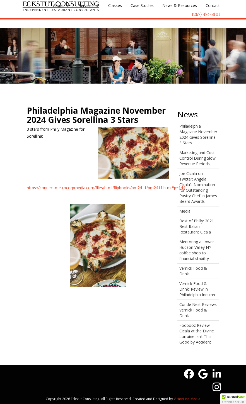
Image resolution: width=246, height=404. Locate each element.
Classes (115, 5)
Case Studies (142, 5)
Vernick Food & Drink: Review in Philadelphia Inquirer (197, 289)
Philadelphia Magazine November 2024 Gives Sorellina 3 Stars (198, 134)
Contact (213, 5)
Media (184, 211)
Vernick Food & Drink (193, 271)
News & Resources (179, 5)
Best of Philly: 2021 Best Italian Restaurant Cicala (196, 226)
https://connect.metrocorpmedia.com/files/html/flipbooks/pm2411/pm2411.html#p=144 (106, 187)
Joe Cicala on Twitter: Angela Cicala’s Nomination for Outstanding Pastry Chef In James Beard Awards (198, 187)
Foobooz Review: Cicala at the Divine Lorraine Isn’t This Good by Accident (196, 334)
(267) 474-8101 (206, 14)
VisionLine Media (187, 398)
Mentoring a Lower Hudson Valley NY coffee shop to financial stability (196, 250)
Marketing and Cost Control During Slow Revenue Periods (197, 158)
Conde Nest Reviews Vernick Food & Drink (198, 310)
